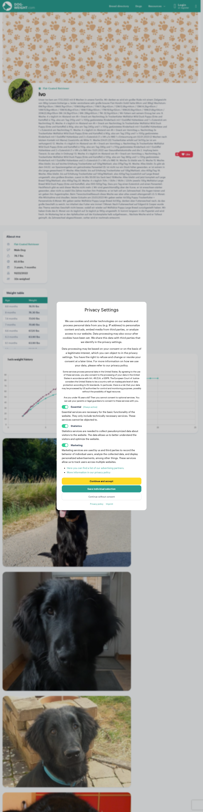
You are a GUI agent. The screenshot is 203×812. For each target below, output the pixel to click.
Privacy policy (96, 504)
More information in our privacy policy (88, 472)
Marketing (77, 445)
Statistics (76, 425)
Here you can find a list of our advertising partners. (95, 468)
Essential (84, 406)
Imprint (109, 504)
